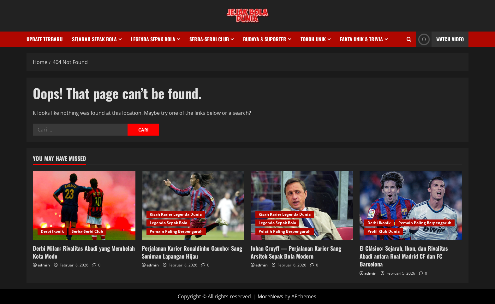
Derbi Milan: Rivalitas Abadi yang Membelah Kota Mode (84, 252)
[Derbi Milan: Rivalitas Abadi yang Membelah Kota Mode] (84, 205)
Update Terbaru (45, 39)
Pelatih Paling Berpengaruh (285, 231)
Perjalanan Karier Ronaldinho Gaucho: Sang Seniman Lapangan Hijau (192, 252)
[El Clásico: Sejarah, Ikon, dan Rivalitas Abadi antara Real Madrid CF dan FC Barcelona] (411, 205)
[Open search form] (409, 39)
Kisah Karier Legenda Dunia (176, 214)
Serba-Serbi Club (209, 39)
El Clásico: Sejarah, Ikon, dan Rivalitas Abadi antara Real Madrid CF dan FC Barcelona (404, 256)
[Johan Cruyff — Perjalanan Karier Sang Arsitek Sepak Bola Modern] (302, 205)
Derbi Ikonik (52, 231)
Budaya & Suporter (264, 39)
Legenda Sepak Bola (153, 39)
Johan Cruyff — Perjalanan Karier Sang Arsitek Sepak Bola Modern (296, 252)
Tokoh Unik (313, 39)
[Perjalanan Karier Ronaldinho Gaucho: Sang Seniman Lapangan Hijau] (193, 205)
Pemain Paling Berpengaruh (176, 231)
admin (44, 265)
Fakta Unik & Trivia (361, 39)
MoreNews (270, 296)
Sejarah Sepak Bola (94, 39)
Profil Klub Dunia (383, 231)
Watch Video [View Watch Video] (440, 39)
